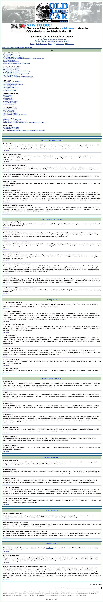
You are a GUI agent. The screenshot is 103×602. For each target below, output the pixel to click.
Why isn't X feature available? (11, 128)
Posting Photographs (41, 44)
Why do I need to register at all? (11, 56)
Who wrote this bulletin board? (11, 127)
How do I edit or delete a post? (11, 83)
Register (32, 44)
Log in (66, 41)
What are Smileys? (8, 98)
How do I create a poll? (9, 86)
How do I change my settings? (11, 68)
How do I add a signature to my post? (13, 84)
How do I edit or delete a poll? (11, 87)
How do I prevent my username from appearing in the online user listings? (23, 58)
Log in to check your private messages (52, 41)
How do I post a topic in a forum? (12, 81)
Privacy (50, 44)
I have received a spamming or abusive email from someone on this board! (23, 122)
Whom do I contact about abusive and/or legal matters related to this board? (24, 130)
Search (46, 39)
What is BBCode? (8, 95)
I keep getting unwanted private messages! (14, 121)
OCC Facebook (60, 44)
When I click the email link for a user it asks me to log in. (18, 77)
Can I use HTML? (7, 96)
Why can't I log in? (8, 54)
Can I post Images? (8, 99)
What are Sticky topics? (9, 102)
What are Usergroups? (9, 112)
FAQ (40, 39)
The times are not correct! (10, 69)
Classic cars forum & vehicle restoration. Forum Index (17, 47)
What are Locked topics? (9, 104)
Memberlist (53, 39)
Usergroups (62, 39)
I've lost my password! (9, 60)
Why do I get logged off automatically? (13, 57)
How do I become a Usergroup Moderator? (14, 114)
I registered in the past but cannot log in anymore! (16, 63)
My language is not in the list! (11, 72)
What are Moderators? (9, 110)
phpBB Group (50, 548)
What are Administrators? (10, 109)
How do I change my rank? (10, 75)
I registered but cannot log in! (11, 61)
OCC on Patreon (69, 44)
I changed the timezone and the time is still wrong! (16, 71)
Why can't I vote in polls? (9, 90)
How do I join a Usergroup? (10, 113)
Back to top (6, 150)
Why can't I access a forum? (10, 89)
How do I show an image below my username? (16, 74)
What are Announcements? (10, 101)
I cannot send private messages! (12, 119)
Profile (37, 41)
